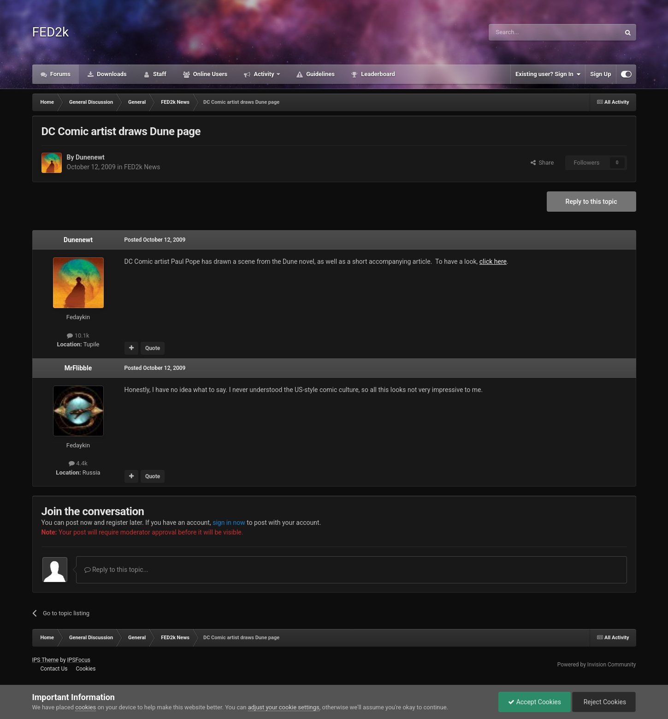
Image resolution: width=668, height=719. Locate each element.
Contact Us (53, 669)
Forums (60, 74)
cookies (85, 707)
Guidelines (320, 74)
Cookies (85, 669)
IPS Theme (45, 660)
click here (493, 261)
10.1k (78, 335)
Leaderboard (377, 74)
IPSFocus (78, 660)
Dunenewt (90, 157)
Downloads (111, 74)
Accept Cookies (534, 702)
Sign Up (600, 74)
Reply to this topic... (116, 569)
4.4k (78, 463)
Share (542, 162)
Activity (264, 74)
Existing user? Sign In (547, 74)
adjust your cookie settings (283, 707)
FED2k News (142, 167)
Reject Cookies (604, 702)
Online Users (210, 74)
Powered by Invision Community (596, 664)
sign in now (229, 522)
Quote (152, 348)
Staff (159, 74)
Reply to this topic (591, 201)
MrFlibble (78, 368)
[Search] (532, 32)
